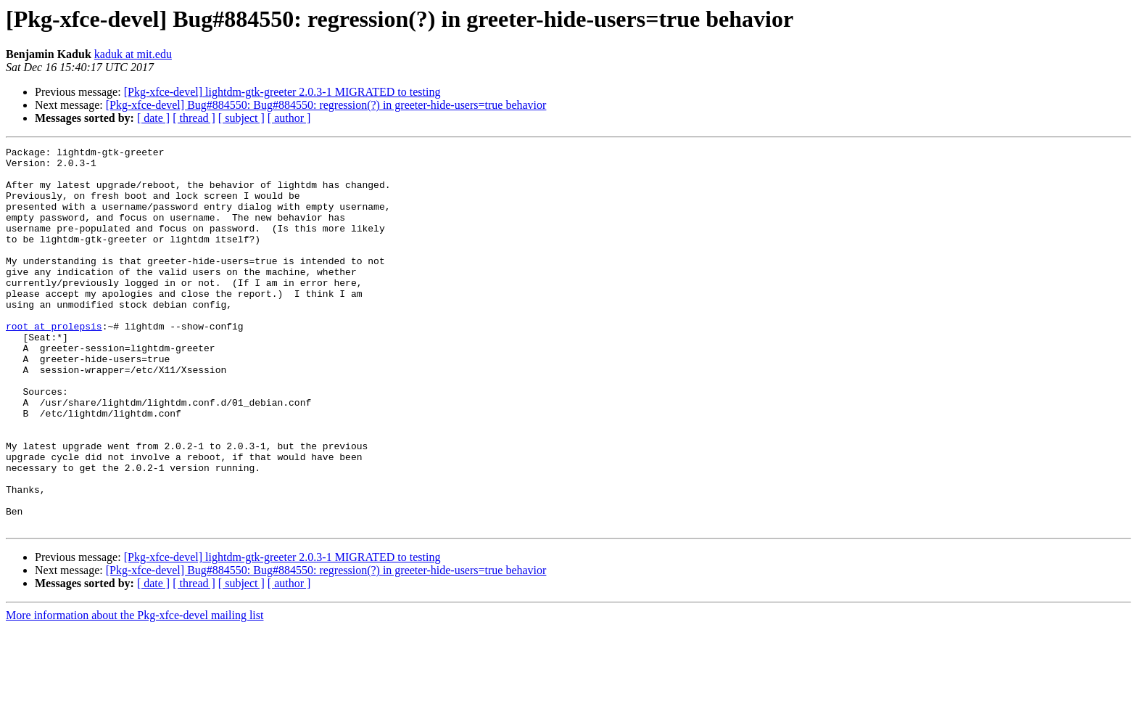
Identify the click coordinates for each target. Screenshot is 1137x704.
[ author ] (289, 118)
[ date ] (153, 118)
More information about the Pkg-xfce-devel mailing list (134, 691)
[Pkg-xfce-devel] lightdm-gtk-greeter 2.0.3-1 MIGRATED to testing (282, 92)
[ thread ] (194, 118)
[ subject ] (241, 118)
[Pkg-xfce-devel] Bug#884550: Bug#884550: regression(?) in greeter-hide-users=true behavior (326, 105)
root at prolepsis (54, 362)
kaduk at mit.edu (133, 54)
